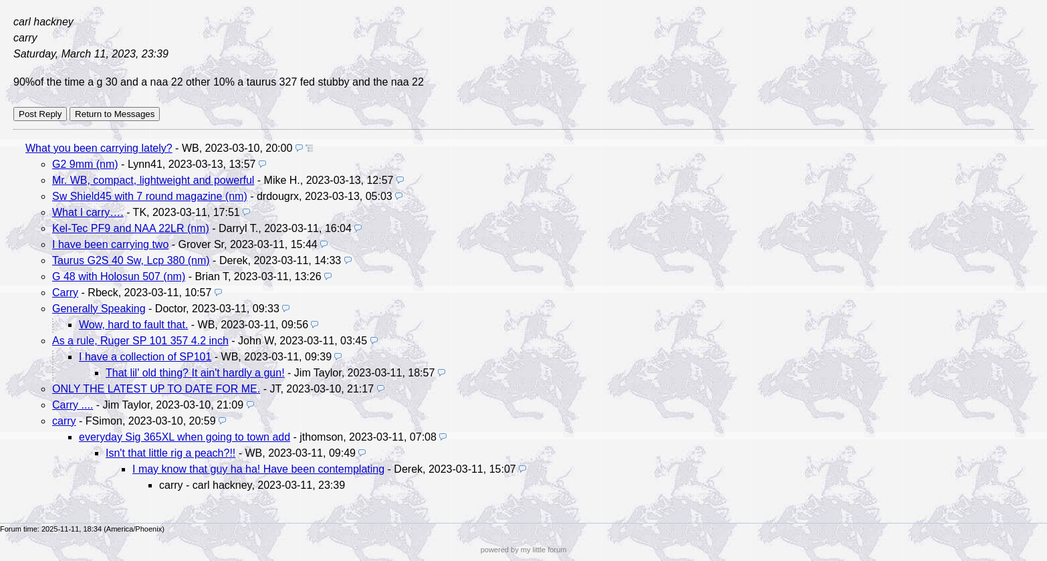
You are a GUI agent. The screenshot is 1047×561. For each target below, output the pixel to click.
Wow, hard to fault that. (133, 324)
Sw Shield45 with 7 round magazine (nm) (149, 196)
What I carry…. (88, 212)
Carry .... (72, 405)
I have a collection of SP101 (145, 356)
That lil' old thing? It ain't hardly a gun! (195, 372)
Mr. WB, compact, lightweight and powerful (153, 180)
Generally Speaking (99, 308)
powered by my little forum (524, 550)
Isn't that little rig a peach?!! (170, 453)
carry (64, 421)
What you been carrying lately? (98, 148)
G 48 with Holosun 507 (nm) (118, 276)
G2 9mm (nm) (85, 164)
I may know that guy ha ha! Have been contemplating (258, 469)
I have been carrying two (110, 244)
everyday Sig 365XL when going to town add (184, 437)
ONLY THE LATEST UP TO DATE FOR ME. (156, 389)
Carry (65, 292)
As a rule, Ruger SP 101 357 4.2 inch (140, 340)
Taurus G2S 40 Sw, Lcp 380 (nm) (131, 260)
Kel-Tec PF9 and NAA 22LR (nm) (130, 228)
